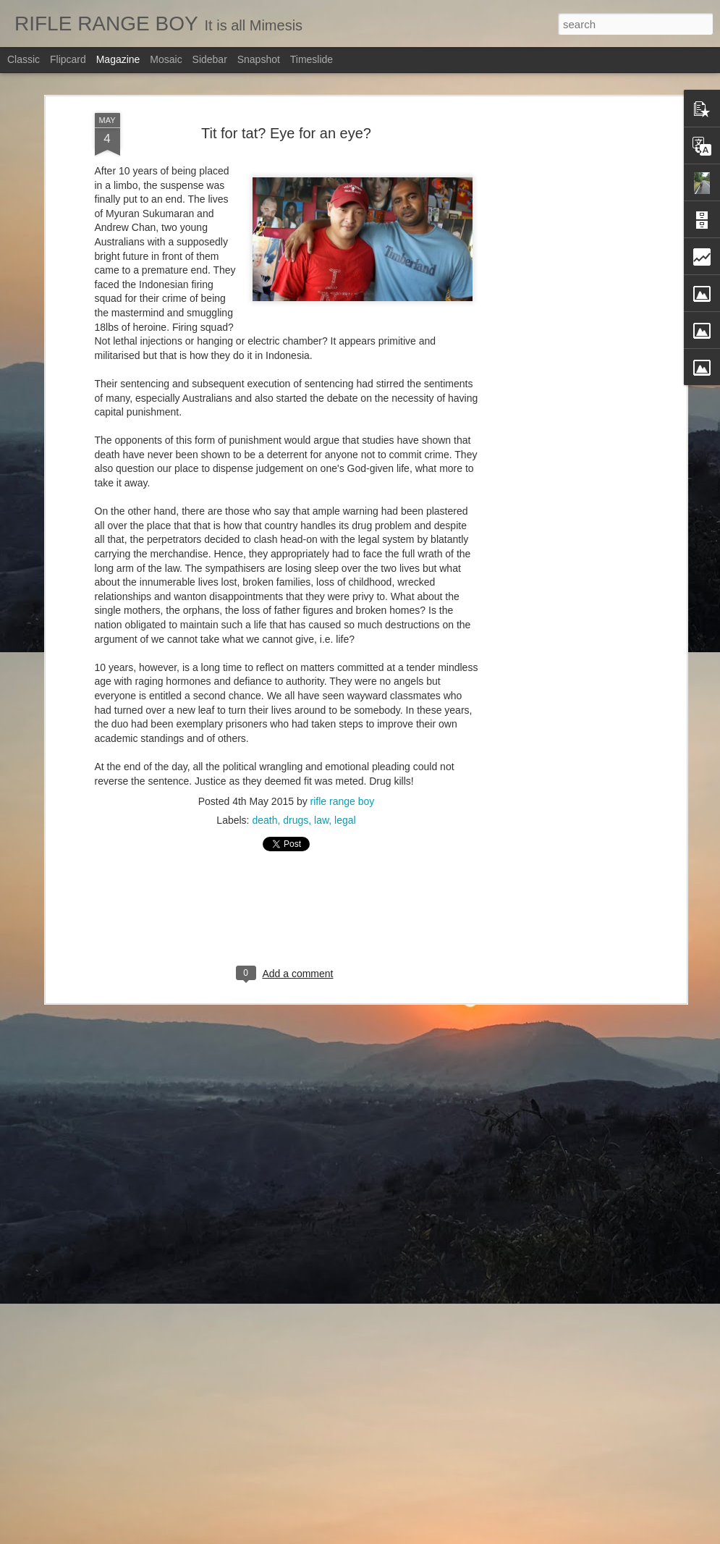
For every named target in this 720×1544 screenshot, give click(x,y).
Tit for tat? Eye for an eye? (286, 119)
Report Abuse (458, 1536)
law (321, 805)
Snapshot (258, 59)
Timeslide (311, 59)
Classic (23, 59)
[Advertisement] (558, 326)
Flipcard (68, 59)
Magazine (118, 59)
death (264, 805)
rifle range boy (342, 787)
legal (345, 805)
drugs (295, 805)
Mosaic (166, 59)
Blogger (416, 1536)
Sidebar (209, 59)
